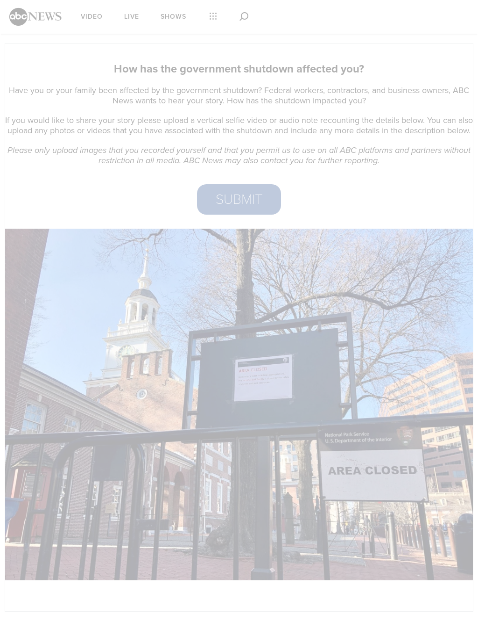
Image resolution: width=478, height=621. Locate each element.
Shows (173, 17)
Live (131, 17)
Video (92, 17)
